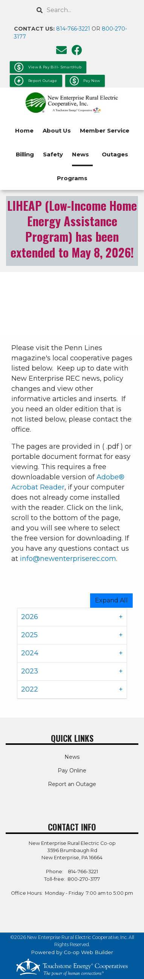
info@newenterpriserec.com (68, 558)
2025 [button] (29, 635)
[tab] (72, 617)
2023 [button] (29, 671)
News (80, 154)
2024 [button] (29, 653)
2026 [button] (29, 617)
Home (24, 130)
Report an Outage (72, 784)
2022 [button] (29, 689)
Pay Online (72, 770)
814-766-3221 (73, 28)
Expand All (111, 600)
